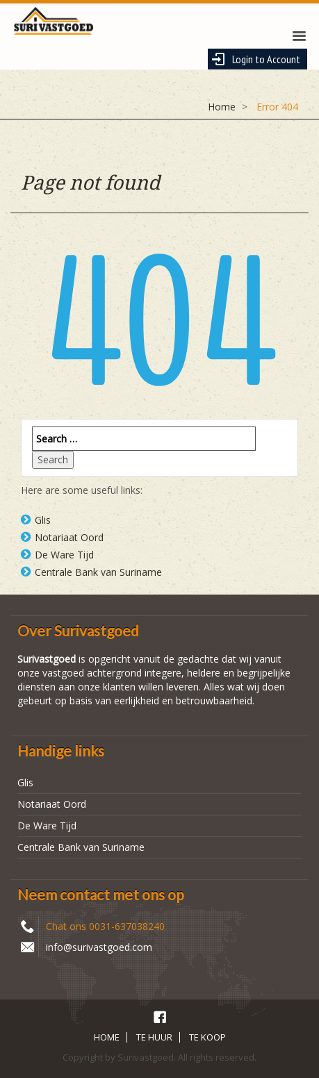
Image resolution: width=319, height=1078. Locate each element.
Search (53, 459)
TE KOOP (207, 1037)
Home (222, 106)
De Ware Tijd (64, 554)
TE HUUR (154, 1037)
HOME (107, 1037)
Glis (43, 519)
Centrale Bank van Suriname (98, 572)
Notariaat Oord (69, 537)
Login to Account (255, 59)
